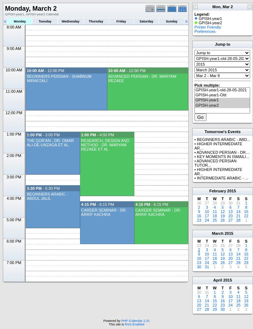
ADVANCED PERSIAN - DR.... (223, 152)
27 (230, 220)
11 (215, 211)
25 (215, 220)
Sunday (172, 21)
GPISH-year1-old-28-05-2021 (222, 90)
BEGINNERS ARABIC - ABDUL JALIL (47, 196)
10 (207, 211)
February (217, 191)
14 (238, 211)
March (217, 233)
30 (199, 267)
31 (207, 267)
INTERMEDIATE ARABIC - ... (222, 178)
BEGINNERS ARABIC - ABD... (223, 139)
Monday (20, 21)
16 (199, 216)
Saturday (147, 21)
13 (230, 211)
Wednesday (70, 21)
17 (207, 216)
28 (238, 220)
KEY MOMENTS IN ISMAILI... (223, 157)
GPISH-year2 (222, 105)
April (217, 280)
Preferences (204, 31)
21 (238, 216)
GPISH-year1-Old (222, 95)
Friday (121, 21)
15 (246, 211)
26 (222, 220)
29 (246, 262)
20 (230, 216)
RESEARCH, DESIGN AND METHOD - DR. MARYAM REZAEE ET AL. (105, 144)
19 (222, 216)
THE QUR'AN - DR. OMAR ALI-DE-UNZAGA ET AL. (50, 142)
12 (222, 211)
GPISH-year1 (222, 100)
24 (207, 220)
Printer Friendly (207, 27)
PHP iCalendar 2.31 (135, 321)
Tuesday (45, 21)
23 (199, 220)
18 (215, 216)
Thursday (96, 21)
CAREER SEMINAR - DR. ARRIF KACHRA (104, 212)
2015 (231, 191)
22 (246, 216)
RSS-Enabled (134, 324)
